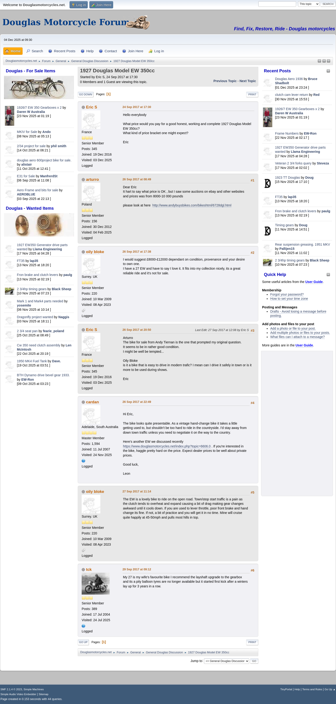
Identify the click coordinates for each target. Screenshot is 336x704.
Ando (46, 132)
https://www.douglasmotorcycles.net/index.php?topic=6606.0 (167, 446)
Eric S (91, 107)
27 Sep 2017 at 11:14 (136, 491)
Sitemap (44, 694)
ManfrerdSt (48, 176)
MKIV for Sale (27, 132)
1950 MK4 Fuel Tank (32, 361)
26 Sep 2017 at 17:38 (136, 251)
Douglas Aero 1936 (289, 79)
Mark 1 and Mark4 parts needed (40, 301)
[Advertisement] (39, 460)
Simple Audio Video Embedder (18, 694)
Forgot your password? (287, 294)
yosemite (24, 305)
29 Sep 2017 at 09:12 (136, 569)
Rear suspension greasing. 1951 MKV (302, 244)
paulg (67, 275)
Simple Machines (34, 689)
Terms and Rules (312, 689)
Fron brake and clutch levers (37, 275)
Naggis (63, 317)
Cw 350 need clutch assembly (38, 345)
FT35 (21, 261)
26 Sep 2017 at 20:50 (136, 329)
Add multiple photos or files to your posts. (300, 333)
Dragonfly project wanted (35, 317)
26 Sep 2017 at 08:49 (136, 179)
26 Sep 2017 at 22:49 (136, 402)
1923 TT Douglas (287, 177)
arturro (92, 179)
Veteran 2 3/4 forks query (293, 163)
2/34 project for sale (31, 146)
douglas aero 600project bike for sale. (44, 160)
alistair (26, 164)
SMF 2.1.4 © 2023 (11, 689)
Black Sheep (61, 289)
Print (252, 94)
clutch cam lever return (291, 95)
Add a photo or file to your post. (293, 328)
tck (89, 569)
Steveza (323, 163)
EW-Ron (27, 379)
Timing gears (285, 225)
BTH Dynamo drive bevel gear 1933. (43, 375)
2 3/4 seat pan (27, 331)
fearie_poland (53, 331)
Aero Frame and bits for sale (37, 190)
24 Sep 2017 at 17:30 (136, 107)
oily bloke (95, 252)
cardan (92, 402)
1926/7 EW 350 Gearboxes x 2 (39, 107)
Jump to (196, 660)
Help (297, 689)
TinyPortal (286, 689)
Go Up (83, 642)
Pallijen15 (286, 249)
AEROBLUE (26, 194)
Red (316, 95)
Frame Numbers (287, 133)
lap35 (34, 261)
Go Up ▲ (330, 689)
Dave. (56, 361)
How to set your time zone (289, 298)
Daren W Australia (31, 112)
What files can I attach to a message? (297, 337)
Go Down (85, 94)
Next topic (247, 81)
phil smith (58, 146)
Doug (309, 177)
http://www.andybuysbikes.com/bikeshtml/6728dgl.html (191, 205)
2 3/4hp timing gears (32, 289)
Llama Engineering (47, 249)
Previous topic (225, 81)
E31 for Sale (26, 176)
